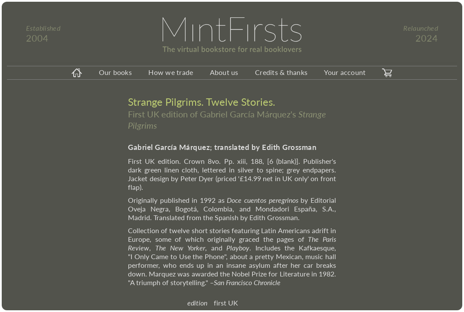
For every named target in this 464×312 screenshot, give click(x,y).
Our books (115, 72)
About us (224, 72)
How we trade (170, 72)
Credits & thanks (281, 72)
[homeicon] (76, 73)
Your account (345, 72)
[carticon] (387, 73)
